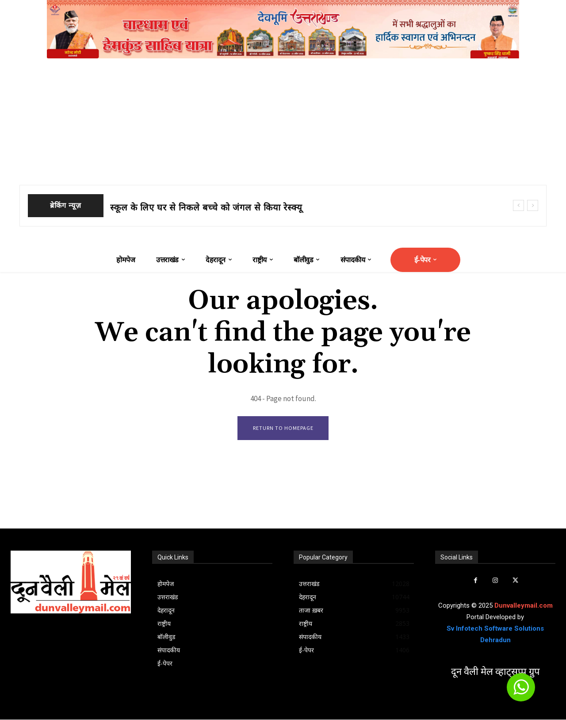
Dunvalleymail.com (523, 606)
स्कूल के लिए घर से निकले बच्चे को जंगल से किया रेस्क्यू (206, 207)
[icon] (521, 691)
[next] (532, 205)
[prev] (518, 205)
